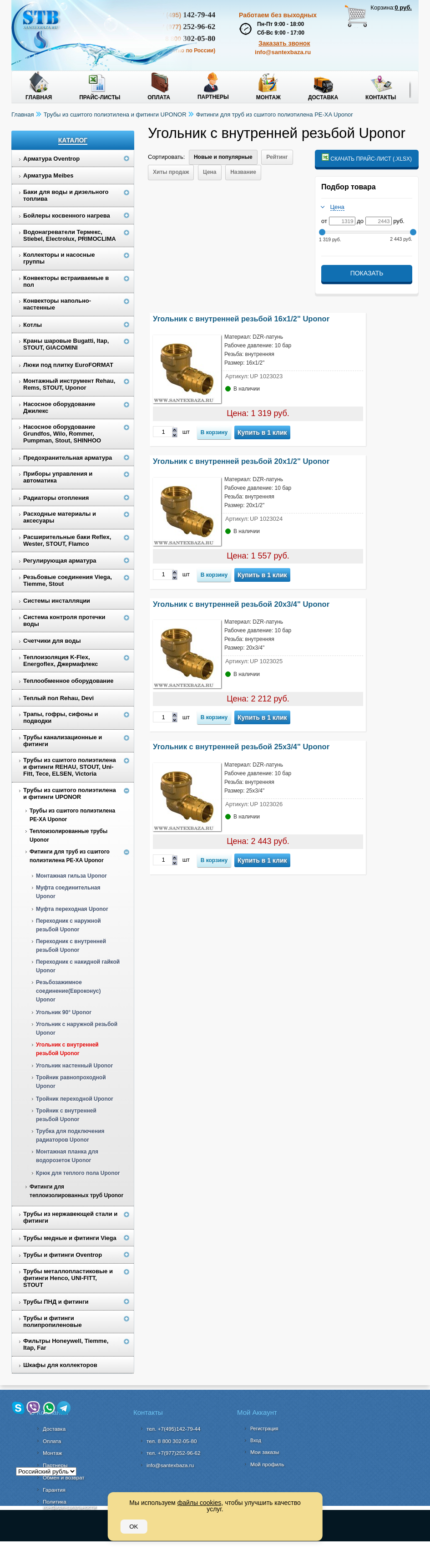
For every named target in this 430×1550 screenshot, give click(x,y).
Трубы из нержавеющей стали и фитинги (70, 1217)
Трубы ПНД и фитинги (55, 1301)
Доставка (323, 97)
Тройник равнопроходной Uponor (71, 1081)
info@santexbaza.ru (283, 52)
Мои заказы (264, 1452)
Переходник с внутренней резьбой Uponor (71, 945)
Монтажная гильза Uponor (71, 876)
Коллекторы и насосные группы (59, 258)
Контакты (380, 97)
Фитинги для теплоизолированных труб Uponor (76, 1191)
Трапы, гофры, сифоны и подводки (60, 717)
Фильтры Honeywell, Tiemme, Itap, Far (65, 1344)
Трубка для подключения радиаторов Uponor (70, 1135)
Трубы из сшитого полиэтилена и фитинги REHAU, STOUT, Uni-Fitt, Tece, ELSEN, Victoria (69, 767)
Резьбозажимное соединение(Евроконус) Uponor (68, 991)
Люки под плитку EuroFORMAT (68, 364)
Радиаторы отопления (56, 497)
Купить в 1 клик (262, 432)
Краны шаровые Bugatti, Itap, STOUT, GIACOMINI (66, 344)
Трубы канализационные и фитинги (62, 740)
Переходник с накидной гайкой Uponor (78, 966)
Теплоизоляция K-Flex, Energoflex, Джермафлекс (60, 660)
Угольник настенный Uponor (74, 1065)
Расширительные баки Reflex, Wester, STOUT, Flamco (67, 540)
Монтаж (268, 97)
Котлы (32, 324)
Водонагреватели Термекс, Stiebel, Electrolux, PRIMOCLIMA (69, 235)
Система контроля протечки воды (64, 620)
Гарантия (54, 1490)
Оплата (158, 97)
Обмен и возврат (64, 1477)
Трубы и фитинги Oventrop (62, 1254)
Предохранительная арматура (67, 457)
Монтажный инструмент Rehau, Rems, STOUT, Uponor (69, 384)
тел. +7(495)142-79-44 (174, 1429)
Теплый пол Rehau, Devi (58, 698)
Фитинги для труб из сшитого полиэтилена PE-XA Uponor (274, 114)
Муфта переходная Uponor (72, 909)
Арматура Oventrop (51, 158)
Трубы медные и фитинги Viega (69, 1238)
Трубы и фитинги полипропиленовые (52, 1321)
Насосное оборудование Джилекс (59, 407)
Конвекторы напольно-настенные (57, 304)
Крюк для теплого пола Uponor (78, 1173)
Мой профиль (267, 1464)
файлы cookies (199, 1502)
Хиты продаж (171, 172)
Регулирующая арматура (59, 560)
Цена (210, 172)
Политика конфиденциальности (69, 1504)
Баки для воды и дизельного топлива (66, 195)
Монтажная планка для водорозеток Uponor (67, 1156)
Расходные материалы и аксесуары (59, 517)
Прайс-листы (99, 97)
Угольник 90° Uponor (63, 1012)
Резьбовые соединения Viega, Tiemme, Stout (67, 580)
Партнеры (213, 97)
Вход (255, 1440)
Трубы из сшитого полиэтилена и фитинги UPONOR (115, 114)
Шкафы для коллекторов (60, 1365)
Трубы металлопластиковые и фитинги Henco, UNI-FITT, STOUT (68, 1278)
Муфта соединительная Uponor (68, 892)
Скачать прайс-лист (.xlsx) (367, 157)
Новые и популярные (223, 157)
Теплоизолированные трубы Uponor (68, 835)
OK (133, 1526)
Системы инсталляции (56, 600)
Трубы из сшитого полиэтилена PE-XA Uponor (72, 815)
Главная (38, 97)
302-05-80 (172, 1441)
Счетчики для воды (52, 640)
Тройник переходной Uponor (74, 1099)
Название (243, 172)
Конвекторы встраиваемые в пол (66, 281)
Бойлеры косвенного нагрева (66, 215)
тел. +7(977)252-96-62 (174, 1453)
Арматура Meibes (48, 175)
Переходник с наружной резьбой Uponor (68, 925)
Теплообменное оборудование (68, 680)
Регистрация (264, 1428)
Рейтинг (277, 157)
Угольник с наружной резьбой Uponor (76, 1028)
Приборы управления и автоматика (57, 477)
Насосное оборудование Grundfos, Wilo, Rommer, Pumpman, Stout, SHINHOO (62, 433)
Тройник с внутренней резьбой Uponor (66, 1115)
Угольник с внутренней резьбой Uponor (67, 1049)
